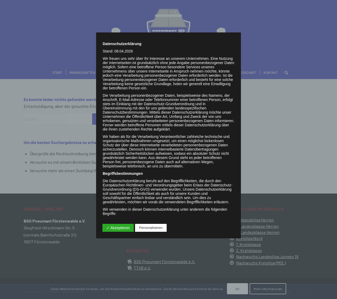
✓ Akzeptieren (118, 228)
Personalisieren (151, 228)
